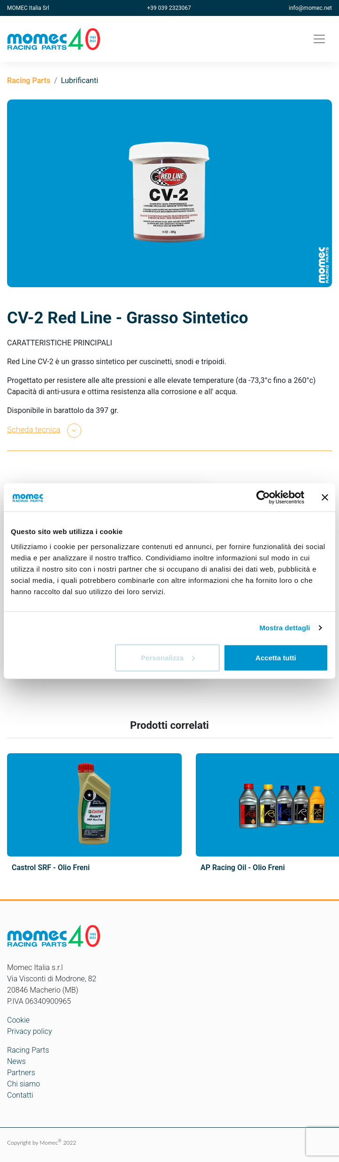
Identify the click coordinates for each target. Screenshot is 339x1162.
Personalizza (168, 657)
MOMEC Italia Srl (28, 8)
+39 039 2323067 (169, 8)
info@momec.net (310, 8)
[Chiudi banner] (325, 497)
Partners (21, 1072)
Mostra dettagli (284, 628)
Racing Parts (28, 80)
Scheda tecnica (34, 429)
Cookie (18, 1020)
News (16, 1061)
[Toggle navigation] (319, 39)
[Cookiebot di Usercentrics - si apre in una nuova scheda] (263, 497)
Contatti (20, 1095)
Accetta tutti (275, 657)
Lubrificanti (79, 80)
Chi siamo (23, 1083)
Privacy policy (29, 1031)
